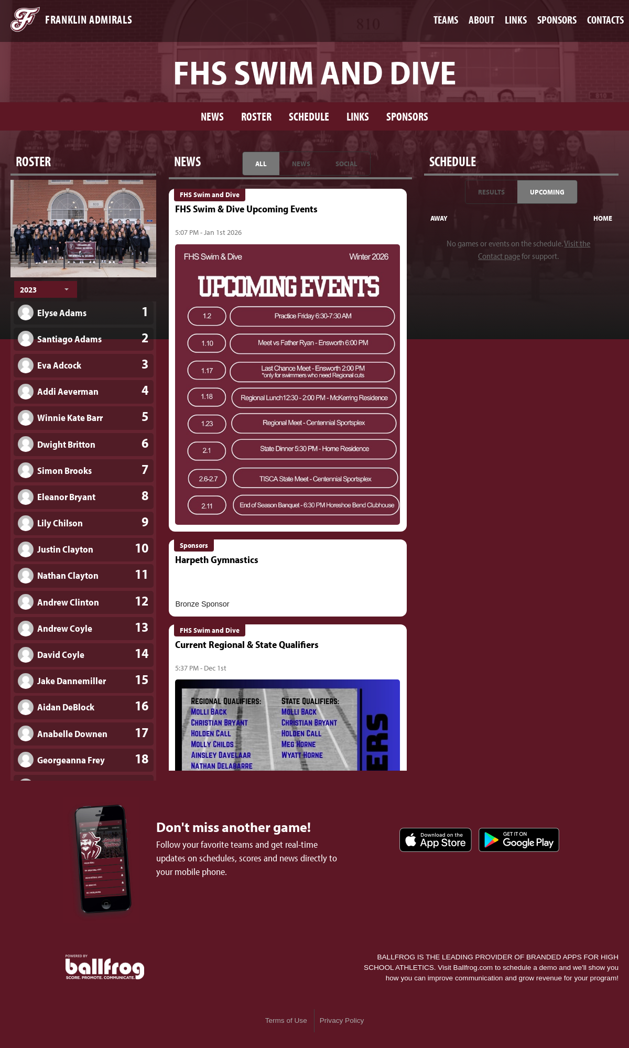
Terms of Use (286, 1020)
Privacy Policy (342, 1020)
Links (357, 116)
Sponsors (407, 116)
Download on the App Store (435, 840)
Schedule (309, 116)
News (212, 116)
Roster (256, 116)
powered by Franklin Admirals (105, 967)
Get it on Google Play (519, 840)
